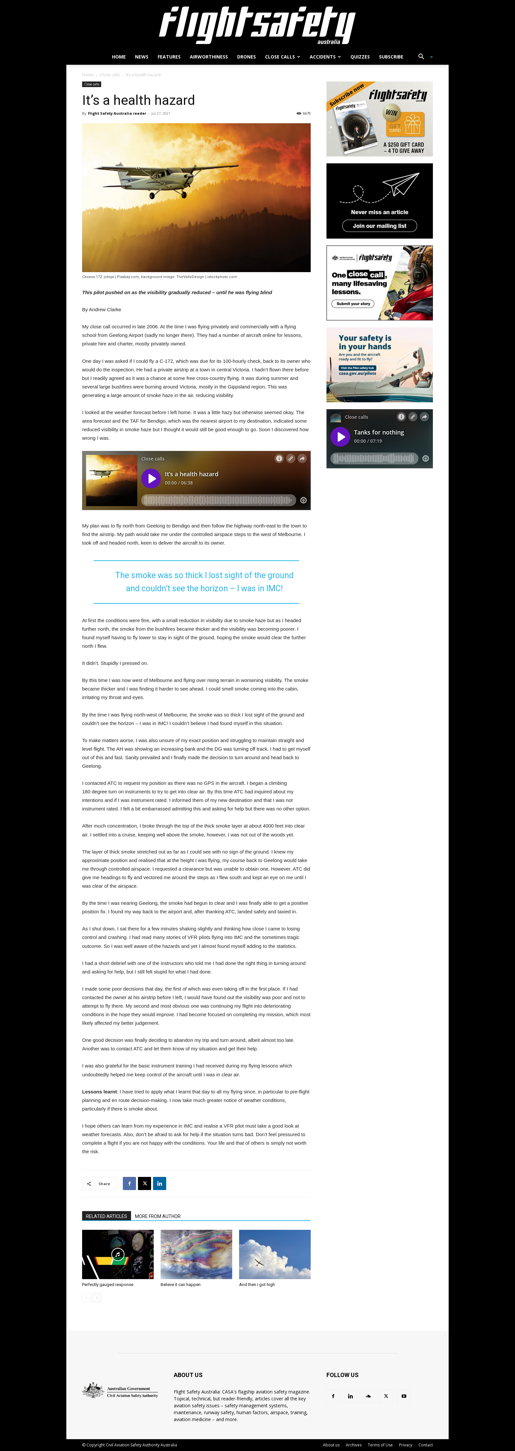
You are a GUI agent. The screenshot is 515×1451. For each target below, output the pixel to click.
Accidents (325, 57)
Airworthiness (209, 57)
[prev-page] (86, 1298)
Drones (246, 57)
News (141, 57)
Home (119, 57)
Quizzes (360, 57)
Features (169, 57)
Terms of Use (380, 1445)
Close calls (282, 57)
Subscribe (391, 57)
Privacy (405, 1445)
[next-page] (97, 1298)
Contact (425, 1445)
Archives (354, 1445)
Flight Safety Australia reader (117, 113)
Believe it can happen (181, 1284)
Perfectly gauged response (107, 1284)
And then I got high (257, 1284)
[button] (423, 57)
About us (331, 1445)
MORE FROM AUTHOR (158, 1216)
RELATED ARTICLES (106, 1216)
